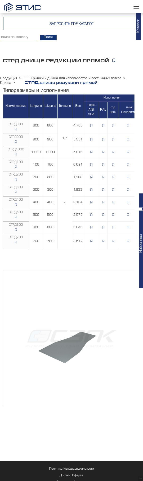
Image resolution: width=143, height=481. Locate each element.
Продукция (8, 79)
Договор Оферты (72, 475)
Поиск (48, 37)
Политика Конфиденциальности (71, 469)
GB (140, 479)
